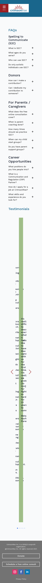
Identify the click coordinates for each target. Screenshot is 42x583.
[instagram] (14, 571)
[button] (12, 372)
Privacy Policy (21, 579)
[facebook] (21, 571)
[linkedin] (27, 571)
